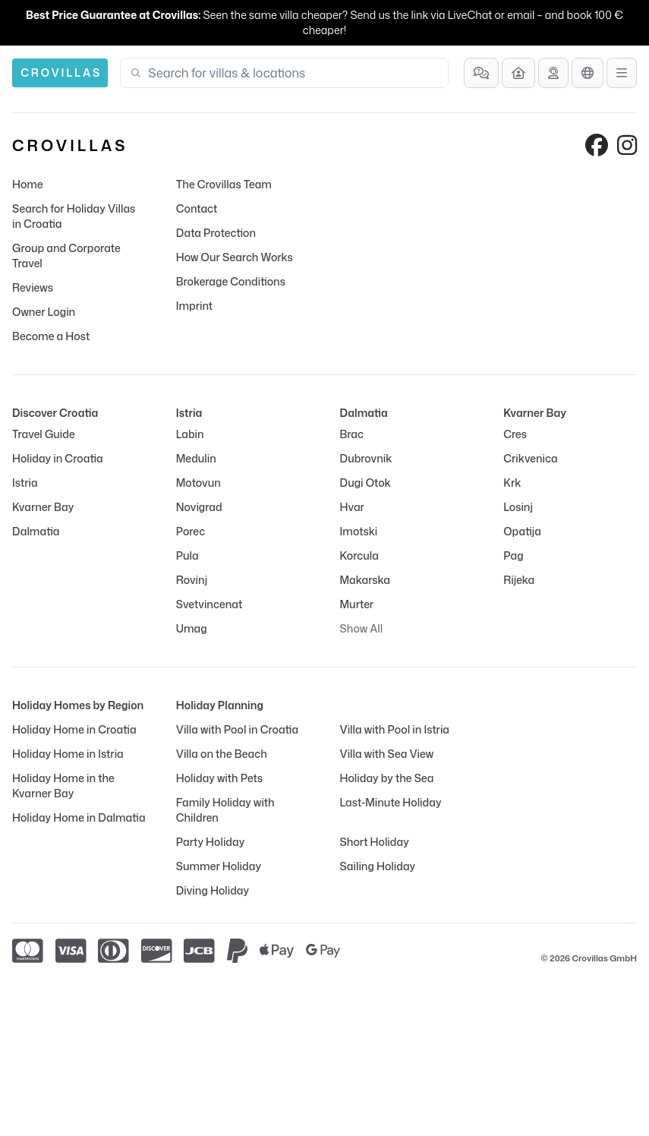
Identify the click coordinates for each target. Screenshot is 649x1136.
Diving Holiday (212, 890)
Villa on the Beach (221, 753)
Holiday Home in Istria (68, 753)
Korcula (359, 555)
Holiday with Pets (219, 778)
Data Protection (216, 233)
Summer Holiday (218, 866)
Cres (515, 434)
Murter (357, 604)
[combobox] (293, 73)
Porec (190, 531)
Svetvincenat (209, 604)
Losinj (518, 507)
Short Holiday (374, 842)
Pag (513, 555)
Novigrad (199, 507)
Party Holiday (210, 842)
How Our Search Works (234, 257)
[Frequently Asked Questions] (481, 73)
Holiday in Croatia (57, 458)
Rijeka (518, 580)
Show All (361, 628)
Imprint (194, 305)
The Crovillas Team (224, 184)
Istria (25, 482)
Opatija (522, 531)
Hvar (352, 507)
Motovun (198, 482)
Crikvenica (530, 458)
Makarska (365, 580)
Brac (352, 434)
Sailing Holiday (378, 866)
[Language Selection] (587, 73)
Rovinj (191, 580)
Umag (191, 628)
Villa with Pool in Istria (395, 729)
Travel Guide (43, 434)
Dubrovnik (366, 458)
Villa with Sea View (387, 753)
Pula (187, 555)
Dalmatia (35, 531)
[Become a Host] (518, 73)
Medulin (196, 458)
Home (27, 184)
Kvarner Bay (43, 507)
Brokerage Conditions (230, 281)
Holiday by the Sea (387, 778)
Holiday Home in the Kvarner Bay (63, 785)
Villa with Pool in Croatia (237, 729)
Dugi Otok (365, 482)
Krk (512, 482)
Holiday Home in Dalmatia (79, 817)
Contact (197, 208)
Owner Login (43, 312)
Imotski (359, 531)
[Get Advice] (553, 73)
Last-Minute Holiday (391, 802)
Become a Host (51, 336)
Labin (190, 434)
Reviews (32, 287)
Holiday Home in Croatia (74, 729)
